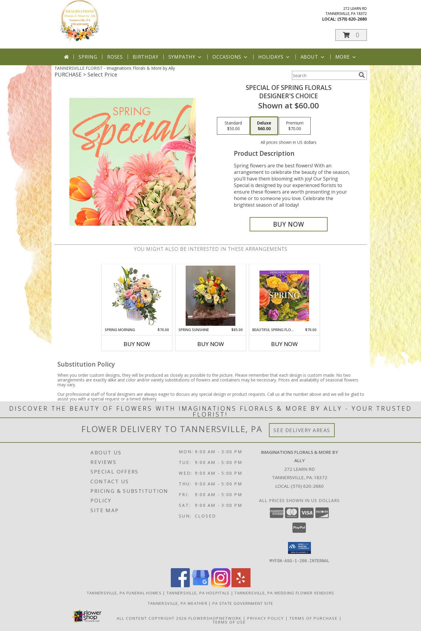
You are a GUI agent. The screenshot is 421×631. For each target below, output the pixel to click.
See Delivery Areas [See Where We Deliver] (301, 430)
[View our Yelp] (241, 585)
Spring (88, 57)
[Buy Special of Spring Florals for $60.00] (289, 224)
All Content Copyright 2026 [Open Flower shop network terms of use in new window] (152, 618)
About (313, 57)
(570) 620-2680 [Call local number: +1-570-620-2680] (352, 19)
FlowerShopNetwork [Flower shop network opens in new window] (215, 618)
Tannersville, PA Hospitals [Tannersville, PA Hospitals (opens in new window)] (198, 592)
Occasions (230, 57)
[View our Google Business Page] (200, 585)
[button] (351, 35)
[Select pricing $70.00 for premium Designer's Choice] (294, 126)
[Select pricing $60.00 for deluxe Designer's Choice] (264, 126)
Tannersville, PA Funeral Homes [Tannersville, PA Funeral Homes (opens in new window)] (124, 592)
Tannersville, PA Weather (177, 603)
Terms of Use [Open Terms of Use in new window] (229, 621)
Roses (115, 57)
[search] (362, 75)
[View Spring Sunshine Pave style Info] (210, 296)
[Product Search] (324, 75)
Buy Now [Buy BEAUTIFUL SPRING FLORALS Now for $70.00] (284, 344)
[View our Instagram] (220, 585)
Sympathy (185, 57)
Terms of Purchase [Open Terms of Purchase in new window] (313, 618)
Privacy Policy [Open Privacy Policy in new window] (265, 618)
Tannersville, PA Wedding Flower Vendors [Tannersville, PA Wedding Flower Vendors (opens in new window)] (284, 592)
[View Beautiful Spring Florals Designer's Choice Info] (284, 296)
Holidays (274, 57)
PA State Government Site (242, 603)
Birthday (145, 57)
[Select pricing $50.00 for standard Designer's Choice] (233, 126)
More (346, 57)
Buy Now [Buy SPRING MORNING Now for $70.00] (136, 344)
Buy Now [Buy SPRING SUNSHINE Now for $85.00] (210, 344)
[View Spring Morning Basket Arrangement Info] (137, 296)
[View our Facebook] (180, 585)
